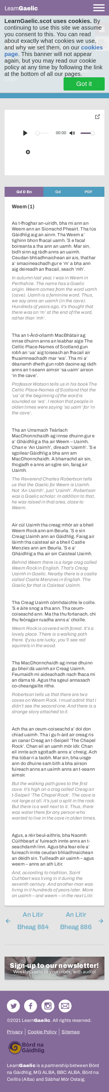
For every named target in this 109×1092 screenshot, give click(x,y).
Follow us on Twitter (13, 1005)
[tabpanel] (54, 551)
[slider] (42, 133)
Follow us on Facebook (30, 1005)
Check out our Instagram (47, 1005)
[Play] (25, 133)
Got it (84, 83)
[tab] (24, 192)
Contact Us (65, 1005)
